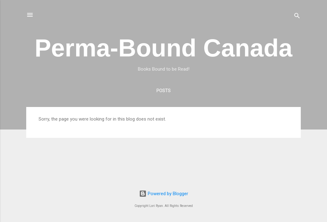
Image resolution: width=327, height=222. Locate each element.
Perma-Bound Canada (163, 48)
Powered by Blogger (163, 193)
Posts (163, 90)
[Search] (297, 16)
